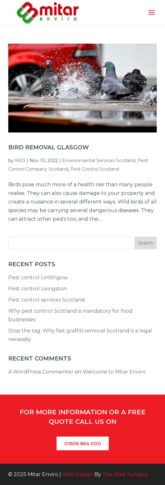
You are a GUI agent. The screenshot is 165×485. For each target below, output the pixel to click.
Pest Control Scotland (94, 169)
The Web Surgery (125, 474)
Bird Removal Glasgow (48, 147)
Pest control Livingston (37, 289)
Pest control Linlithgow (38, 278)
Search (145, 243)
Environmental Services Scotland (98, 160)
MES (20, 160)
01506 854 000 (82, 443)
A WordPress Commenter (40, 372)
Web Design (77, 474)
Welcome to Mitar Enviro (114, 372)
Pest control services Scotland (46, 300)
